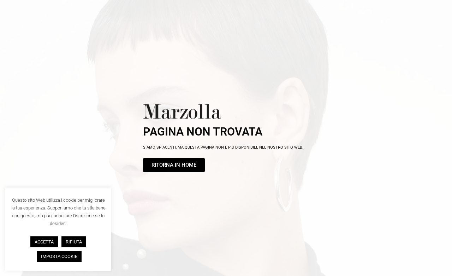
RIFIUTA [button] (74, 242)
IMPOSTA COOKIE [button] (59, 256)
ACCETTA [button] (44, 242)
